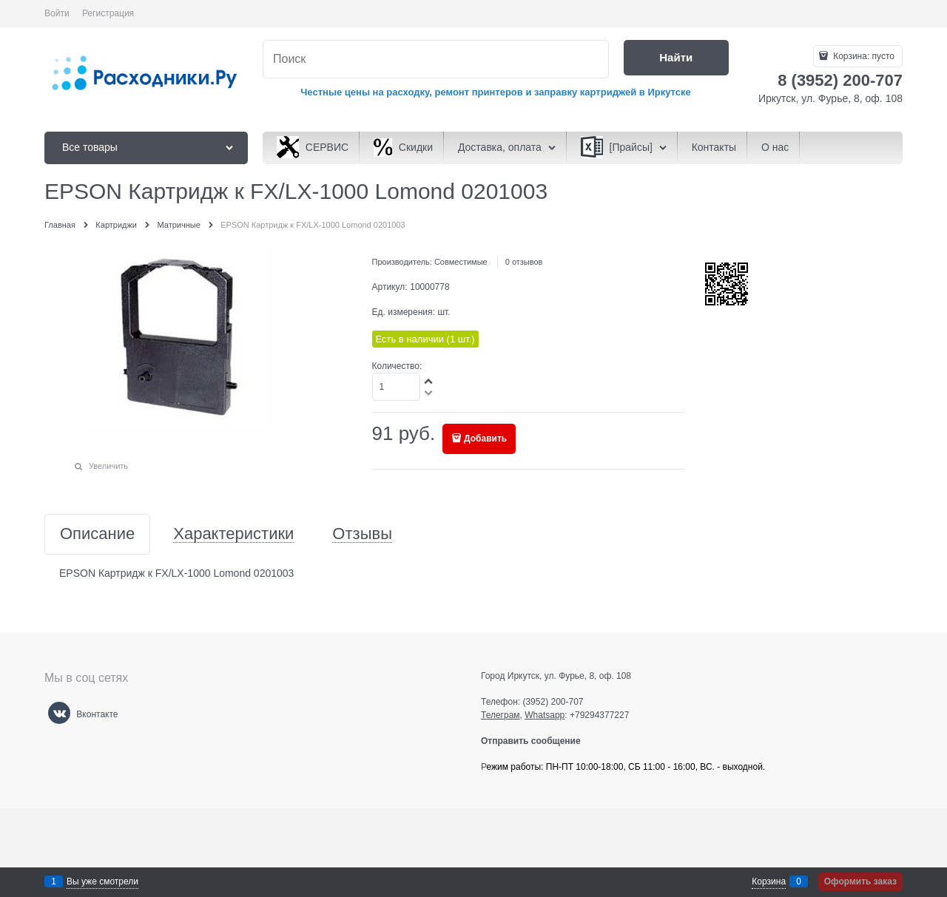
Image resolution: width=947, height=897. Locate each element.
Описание (97, 534)
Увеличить (108, 465)
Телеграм (500, 715)
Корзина (769, 881)
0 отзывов (524, 261)
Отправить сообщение (537, 741)
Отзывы (362, 534)
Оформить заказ (860, 881)
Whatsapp (545, 715)
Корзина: (862, 56)
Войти (57, 13)
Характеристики (233, 534)
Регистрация (108, 13)
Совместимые (461, 261)
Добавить (485, 438)
